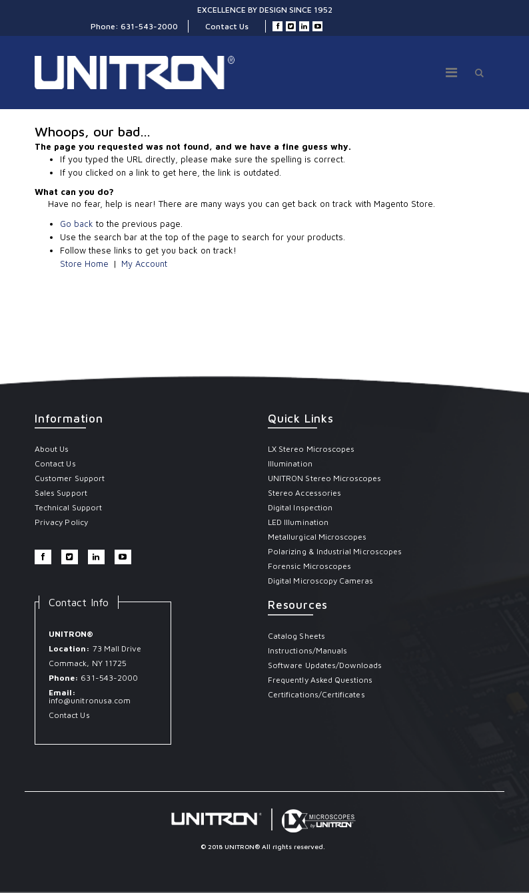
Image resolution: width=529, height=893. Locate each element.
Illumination (290, 463)
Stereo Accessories (304, 493)
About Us (52, 449)
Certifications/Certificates (316, 694)
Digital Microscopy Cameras (321, 581)
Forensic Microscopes (309, 566)
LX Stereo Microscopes (311, 449)
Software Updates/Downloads (325, 665)
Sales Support (61, 493)
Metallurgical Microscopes (317, 537)
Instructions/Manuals (307, 650)
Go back (76, 223)
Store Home (84, 263)
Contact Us (227, 26)
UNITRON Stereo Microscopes (325, 478)
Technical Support (68, 507)
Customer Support (70, 478)
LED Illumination (298, 522)
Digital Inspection (300, 507)
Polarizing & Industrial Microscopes (335, 551)
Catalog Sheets (296, 636)
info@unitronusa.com (90, 700)
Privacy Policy (61, 522)
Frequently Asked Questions (320, 680)
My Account (144, 263)
